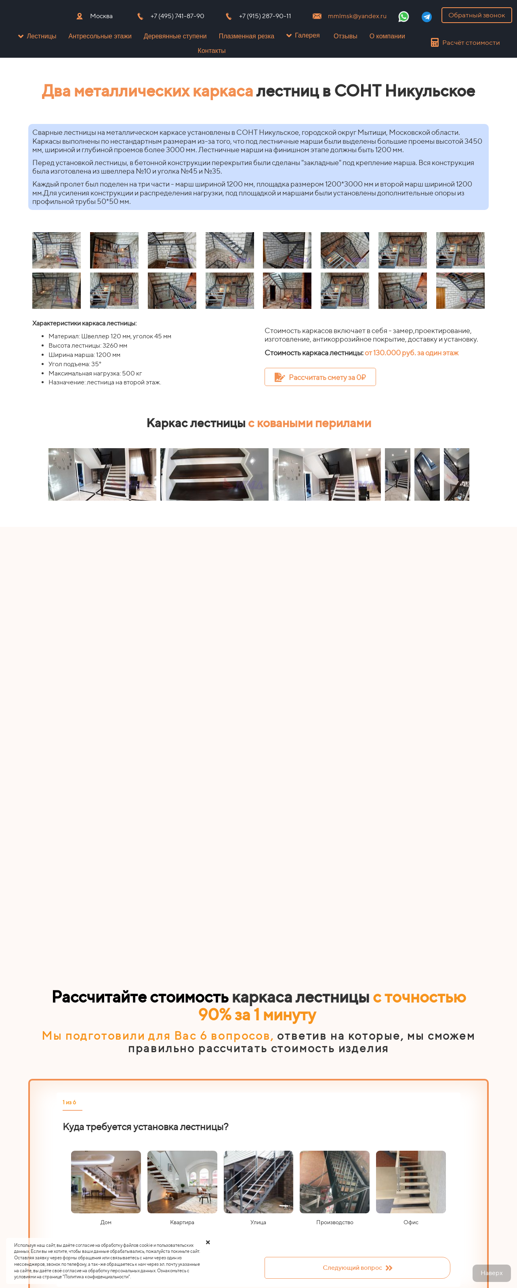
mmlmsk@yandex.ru (357, 16)
